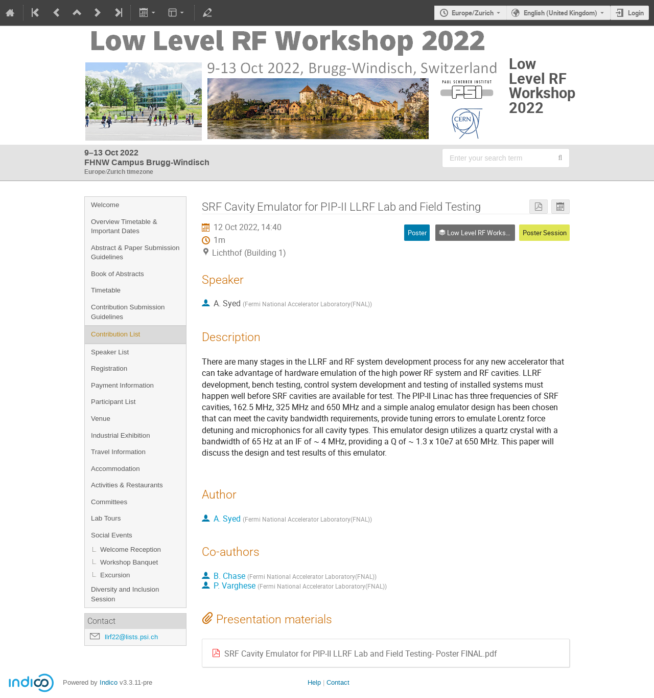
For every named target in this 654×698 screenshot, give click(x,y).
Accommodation (115, 468)
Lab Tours (106, 518)
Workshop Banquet (129, 562)
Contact (337, 682)
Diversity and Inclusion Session (125, 594)
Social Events (111, 535)
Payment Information (122, 385)
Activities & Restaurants (127, 485)
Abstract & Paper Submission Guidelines (135, 252)
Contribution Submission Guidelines (128, 312)
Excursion (115, 575)
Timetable (106, 290)
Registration (109, 368)
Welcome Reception (130, 549)
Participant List (113, 402)
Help (314, 682)
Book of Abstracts (117, 274)
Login (636, 12)
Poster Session (545, 232)
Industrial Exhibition (120, 435)
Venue (100, 418)
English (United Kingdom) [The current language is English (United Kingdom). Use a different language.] (560, 12)
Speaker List (110, 352)
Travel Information (118, 452)
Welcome (105, 205)
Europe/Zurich (473, 12)
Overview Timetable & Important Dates (124, 226)
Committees (109, 502)
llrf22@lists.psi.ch (131, 637)
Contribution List (115, 334)
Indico (109, 682)
